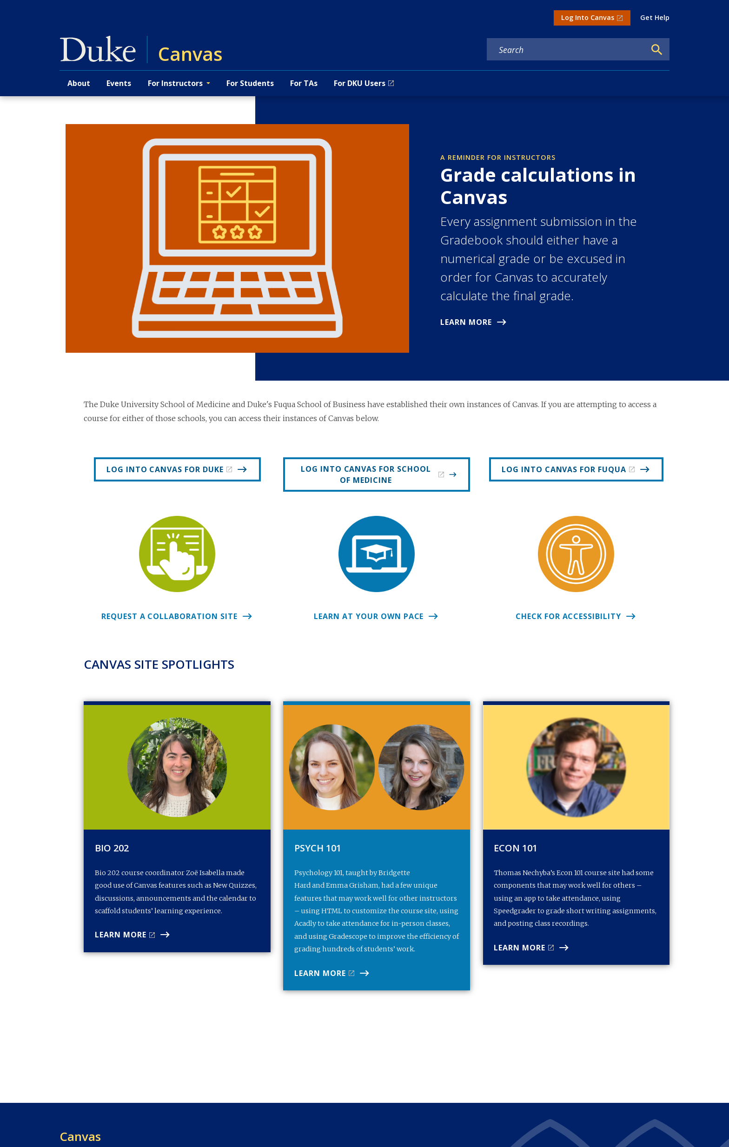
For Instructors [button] (175, 83)
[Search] (657, 50)
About (78, 83)
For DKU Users (359, 83)
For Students (250, 83)
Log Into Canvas (587, 17)
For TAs (304, 83)
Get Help (654, 17)
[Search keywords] (566, 49)
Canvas (80, 1136)
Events (118, 83)
